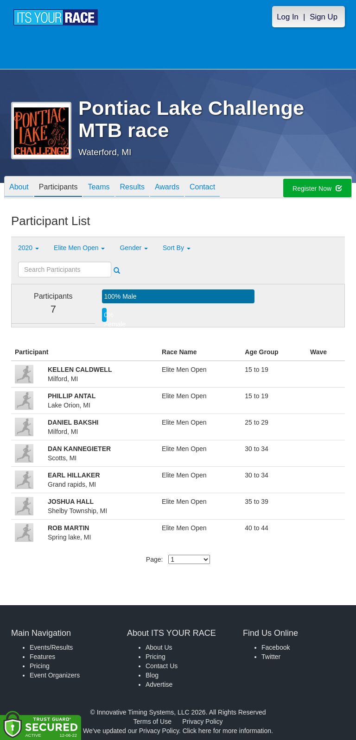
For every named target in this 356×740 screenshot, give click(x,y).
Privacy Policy (202, 721)
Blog (152, 675)
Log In (288, 17)
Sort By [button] (177, 247)
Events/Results (51, 647)
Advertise (159, 684)
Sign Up (323, 17)
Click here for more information (227, 730)
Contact (202, 188)
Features (42, 656)
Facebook (275, 647)
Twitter (270, 656)
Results (132, 188)
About (19, 188)
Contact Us (162, 666)
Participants (58, 188)
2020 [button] (28, 247)
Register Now (317, 188)
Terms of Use (153, 721)
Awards (167, 188)
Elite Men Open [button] (79, 247)
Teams (98, 188)
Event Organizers (55, 675)
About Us (159, 647)
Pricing (40, 666)
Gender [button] (134, 247)
